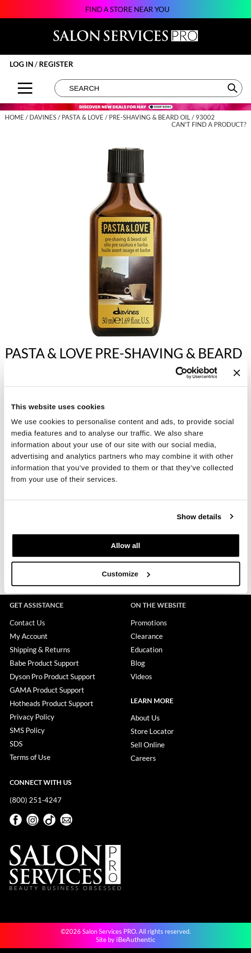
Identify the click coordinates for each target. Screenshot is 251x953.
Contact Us (27, 622)
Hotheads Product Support (51, 703)
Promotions (149, 622)
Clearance (147, 636)
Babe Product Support (44, 663)
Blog (138, 663)
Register (56, 64)
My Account (29, 636)
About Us (145, 717)
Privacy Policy (32, 716)
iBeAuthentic (136, 939)
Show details (199, 517)
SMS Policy (27, 730)
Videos (141, 676)
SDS (16, 743)
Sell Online (148, 744)
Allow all (125, 545)
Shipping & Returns (40, 649)
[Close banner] (236, 372)
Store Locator (152, 731)
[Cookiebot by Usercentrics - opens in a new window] (175, 373)
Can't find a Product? (209, 124)
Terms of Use (30, 757)
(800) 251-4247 (36, 799)
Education (146, 649)
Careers (143, 758)
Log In (22, 64)
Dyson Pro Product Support (52, 676)
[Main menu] (25, 88)
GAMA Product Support (47, 689)
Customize (126, 574)
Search (233, 88)
